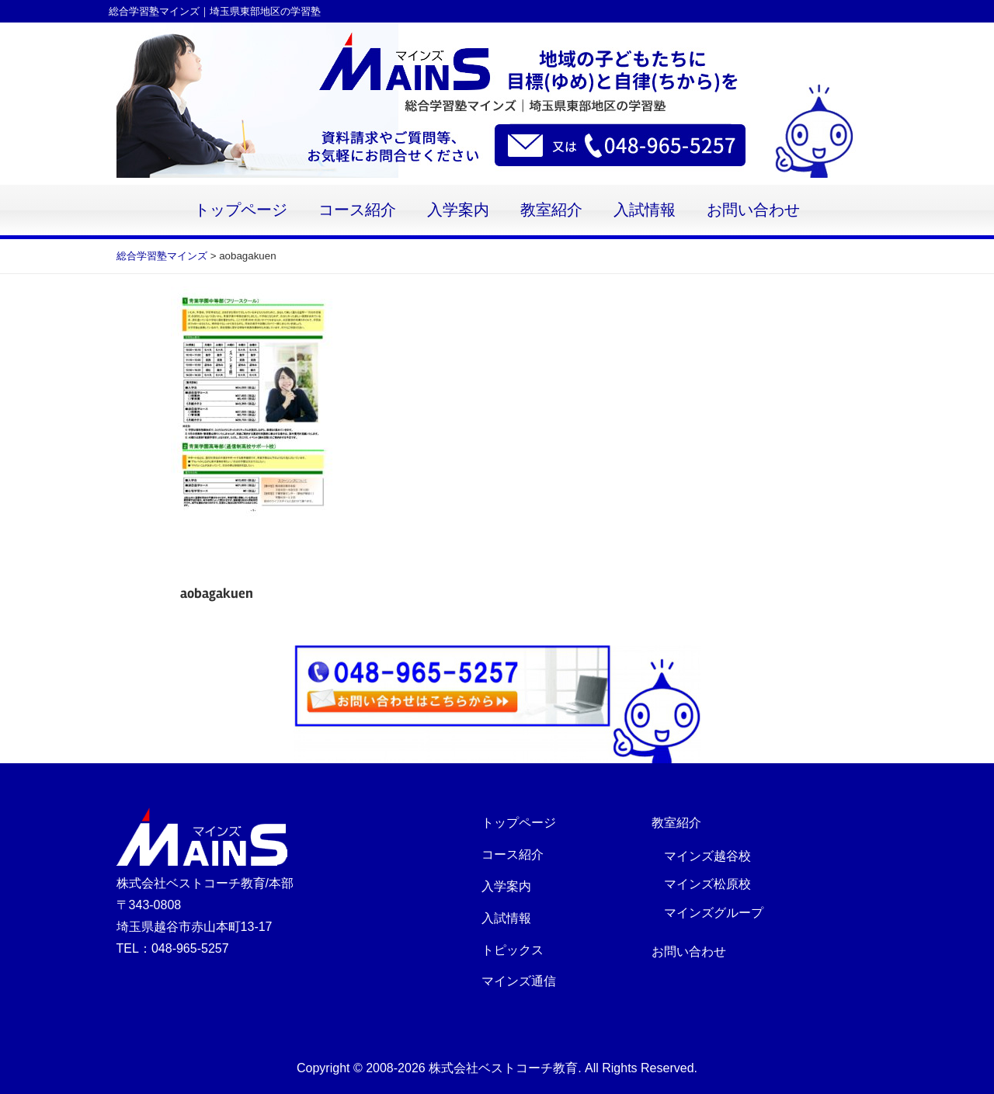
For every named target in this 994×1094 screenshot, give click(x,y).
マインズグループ (713, 912)
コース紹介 (357, 210)
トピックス (512, 950)
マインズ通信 (518, 981)
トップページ (240, 210)
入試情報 (644, 210)
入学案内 (458, 210)
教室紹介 (551, 210)
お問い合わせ (753, 210)
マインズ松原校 (707, 884)
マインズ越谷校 (707, 856)
